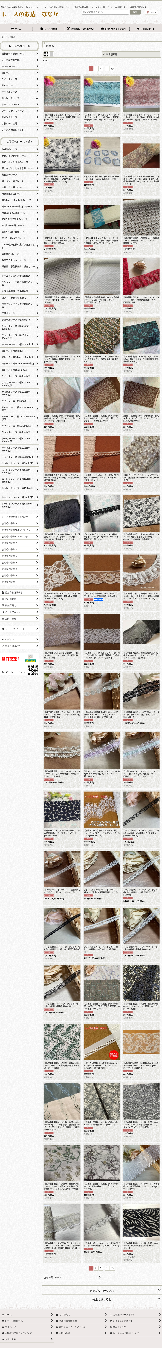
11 (107, 68)
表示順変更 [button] (110, 54)
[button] (102, 1289)
